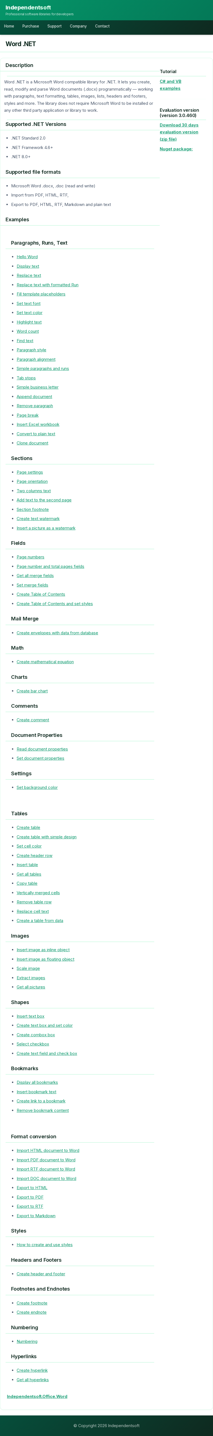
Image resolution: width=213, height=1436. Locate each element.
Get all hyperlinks (33, 1379)
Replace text (29, 275)
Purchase (30, 26)
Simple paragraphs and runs (43, 368)
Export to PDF (30, 1197)
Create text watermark (38, 518)
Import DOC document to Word (46, 1178)
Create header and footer (41, 1273)
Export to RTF (30, 1206)
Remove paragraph (35, 405)
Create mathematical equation (45, 661)
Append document (34, 396)
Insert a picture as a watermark (46, 528)
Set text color (29, 312)
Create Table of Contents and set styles (55, 603)
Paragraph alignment (36, 359)
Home (9, 26)
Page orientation (32, 481)
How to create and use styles (45, 1244)
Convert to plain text (36, 433)
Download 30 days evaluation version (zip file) (179, 132)
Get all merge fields (35, 575)
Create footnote (32, 1303)
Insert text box (30, 1016)
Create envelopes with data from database (57, 632)
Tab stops (26, 378)
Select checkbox (33, 1044)
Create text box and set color (45, 1025)
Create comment (33, 719)
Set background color (37, 787)
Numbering (27, 1341)
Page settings (30, 472)
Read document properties (42, 749)
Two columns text (34, 490)
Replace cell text (33, 911)
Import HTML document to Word (48, 1150)
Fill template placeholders (41, 294)
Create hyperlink (32, 1370)
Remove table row (34, 902)
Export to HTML (32, 1187)
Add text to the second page (44, 500)
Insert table (27, 864)
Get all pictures (31, 987)
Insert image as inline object (43, 949)
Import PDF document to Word (46, 1159)
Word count (28, 331)
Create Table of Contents (41, 594)
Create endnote (32, 1312)
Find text (25, 340)
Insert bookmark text (36, 1091)
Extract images (31, 977)
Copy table (27, 883)
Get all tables (29, 874)
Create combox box (36, 1034)
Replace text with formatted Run (47, 284)
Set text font (28, 303)
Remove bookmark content (43, 1110)
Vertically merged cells (38, 892)
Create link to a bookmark (41, 1101)
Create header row (34, 855)
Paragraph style (31, 349)
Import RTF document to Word (46, 1169)
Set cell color (29, 846)
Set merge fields (32, 585)
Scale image (28, 968)
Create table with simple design (47, 836)
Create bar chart (32, 691)
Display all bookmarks (37, 1082)
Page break (28, 415)
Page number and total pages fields (50, 566)
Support (54, 26)
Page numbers (30, 557)
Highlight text (29, 322)
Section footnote (33, 509)
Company (78, 26)
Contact (102, 26)
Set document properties (40, 758)
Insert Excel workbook (38, 424)
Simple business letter (38, 387)
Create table (28, 827)
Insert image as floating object (45, 959)
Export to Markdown (36, 1215)
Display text (28, 266)
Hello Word (27, 256)
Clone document (32, 443)
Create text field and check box (47, 1053)
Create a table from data (40, 920)
